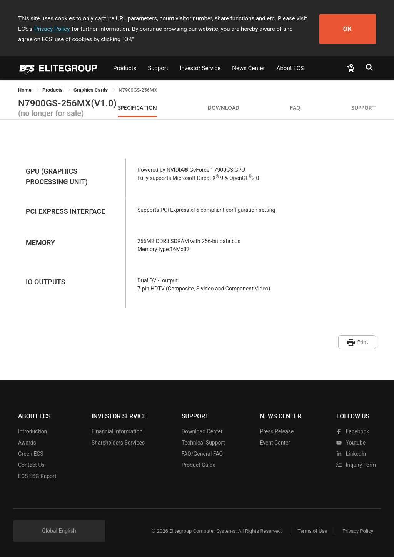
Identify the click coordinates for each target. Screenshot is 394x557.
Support (158, 68)
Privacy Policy (52, 28)
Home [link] (25, 90)
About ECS (290, 68)
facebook (352, 431)
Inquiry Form (356, 465)
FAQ (295, 107)
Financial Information (117, 431)
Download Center (202, 431)
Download (223, 107)
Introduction (32, 431)
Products (124, 68)
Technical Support (203, 443)
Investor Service (200, 68)
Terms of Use (312, 531)
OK (348, 29)
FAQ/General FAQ (202, 454)
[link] (53, 90)
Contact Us (31, 465)
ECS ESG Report (37, 476)
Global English (59, 531)
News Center (248, 68)
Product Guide (198, 465)
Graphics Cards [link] (91, 90)
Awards (27, 443)
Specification (137, 107)
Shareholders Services (118, 443)
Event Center (275, 443)
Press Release (277, 431)
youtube (351, 443)
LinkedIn (351, 454)
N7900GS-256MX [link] (138, 90)
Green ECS (30, 454)
